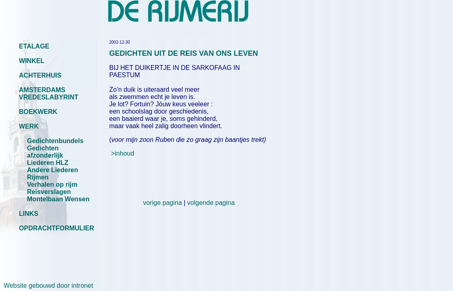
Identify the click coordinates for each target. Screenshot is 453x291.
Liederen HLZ (47, 162)
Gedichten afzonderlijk (45, 152)
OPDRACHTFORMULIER (56, 228)
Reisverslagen (49, 191)
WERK (29, 126)
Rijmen (38, 177)
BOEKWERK (38, 111)
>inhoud (122, 153)
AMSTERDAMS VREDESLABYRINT (48, 93)
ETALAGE (34, 46)
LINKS (28, 213)
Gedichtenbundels (55, 140)
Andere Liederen (52, 170)
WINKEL (31, 60)
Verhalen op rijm (52, 184)
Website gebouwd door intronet (46, 285)
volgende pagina (211, 202)
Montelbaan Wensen (58, 199)
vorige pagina (162, 202)
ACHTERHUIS (40, 75)
